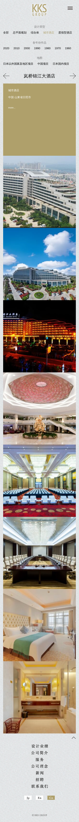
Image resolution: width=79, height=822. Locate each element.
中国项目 (42, 63)
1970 (58, 48)
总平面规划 (20, 32)
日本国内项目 (61, 63)
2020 (6, 48)
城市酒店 (48, 32)
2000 (27, 48)
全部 (6, 32)
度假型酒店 (65, 32)
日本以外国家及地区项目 (18, 63)
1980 (47, 48)
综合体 (35, 32)
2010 (16, 48)
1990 (37, 48)
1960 (68, 48)
